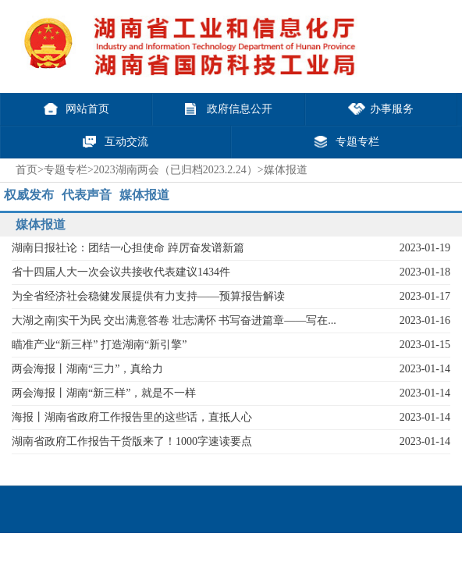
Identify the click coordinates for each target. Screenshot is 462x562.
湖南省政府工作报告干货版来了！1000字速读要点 (132, 441)
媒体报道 (144, 194)
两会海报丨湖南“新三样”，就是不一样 (104, 393)
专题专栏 (65, 170)
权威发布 (29, 194)
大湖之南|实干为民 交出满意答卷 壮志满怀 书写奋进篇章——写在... (174, 320)
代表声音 (87, 194)
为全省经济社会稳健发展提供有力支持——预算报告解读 (148, 296)
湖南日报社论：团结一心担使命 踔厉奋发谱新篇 (128, 248)
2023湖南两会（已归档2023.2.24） (176, 170)
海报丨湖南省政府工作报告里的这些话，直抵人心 (132, 417)
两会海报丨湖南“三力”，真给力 (87, 369)
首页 (26, 170)
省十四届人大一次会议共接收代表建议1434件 (121, 272)
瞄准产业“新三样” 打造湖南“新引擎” (99, 344)
